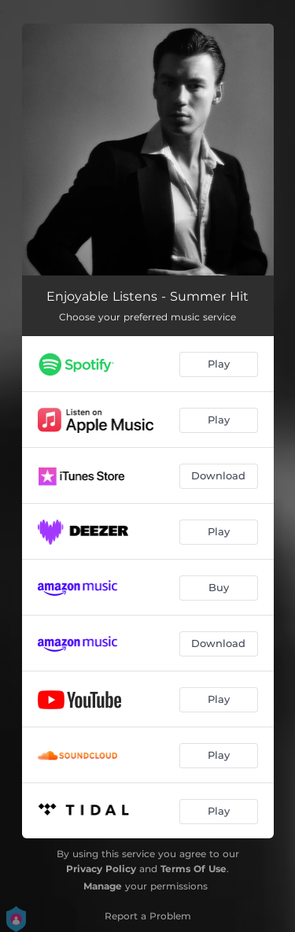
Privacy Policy (101, 869)
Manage (102, 886)
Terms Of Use (193, 869)
